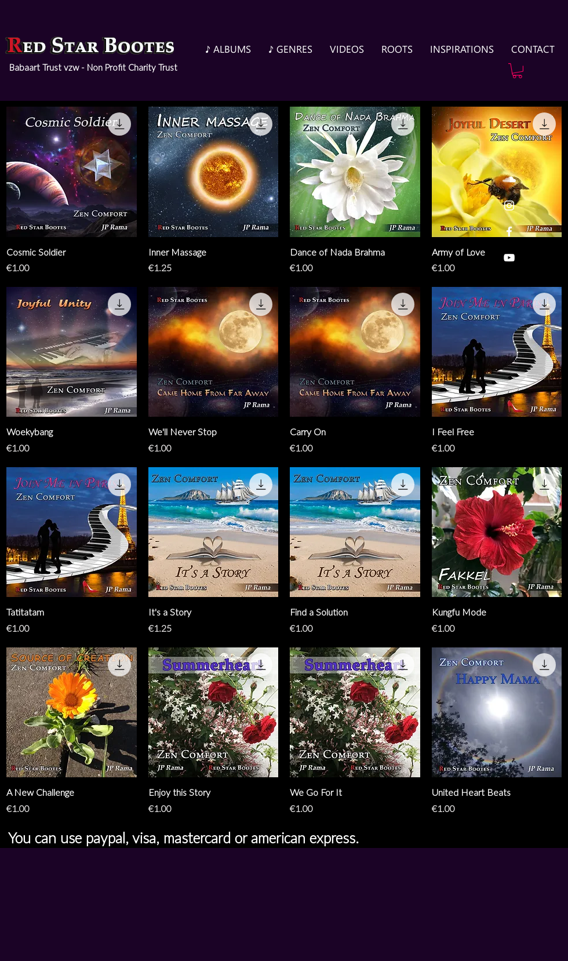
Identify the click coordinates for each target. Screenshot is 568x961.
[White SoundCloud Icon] (509, 179)
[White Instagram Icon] (509, 205)
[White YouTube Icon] (509, 257)
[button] (517, 70)
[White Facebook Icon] (509, 231)
